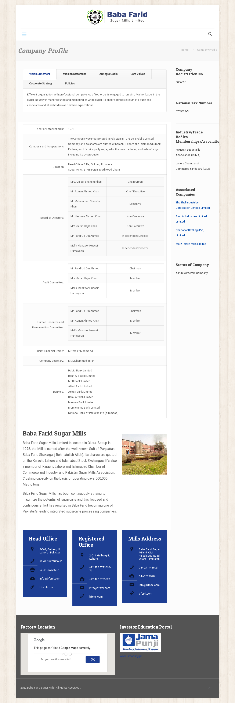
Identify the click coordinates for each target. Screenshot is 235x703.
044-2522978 (147, 576)
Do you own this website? (55, 659)
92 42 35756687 (49, 569)
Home (184, 49)
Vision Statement (39, 74)
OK (93, 659)
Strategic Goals (108, 74)
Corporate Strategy (40, 83)
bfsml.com (46, 587)
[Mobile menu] (24, 34)
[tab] (40, 74)
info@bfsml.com (50, 578)
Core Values (137, 74)
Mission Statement (74, 74)
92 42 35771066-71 (51, 561)
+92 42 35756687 (99, 579)
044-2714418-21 (148, 567)
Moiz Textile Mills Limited (191, 243)
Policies (70, 83)
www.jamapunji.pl (131, 656)
